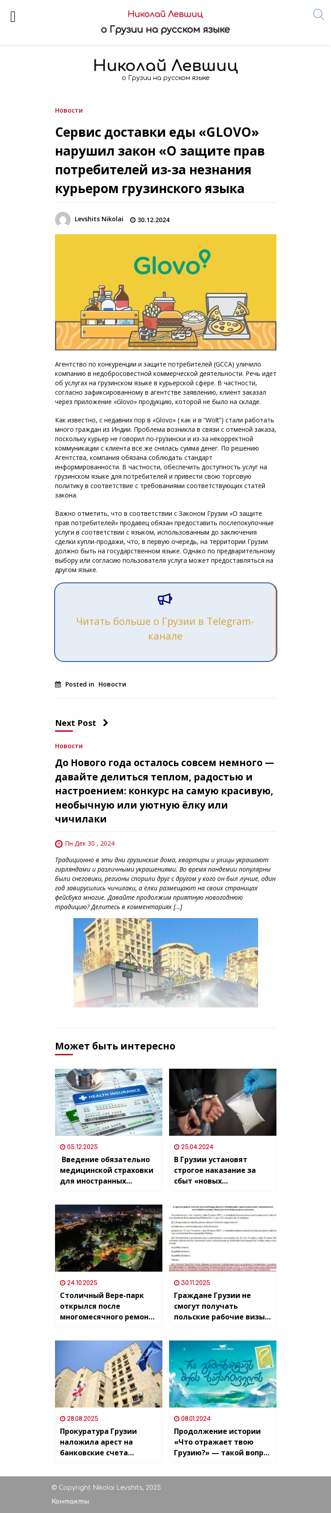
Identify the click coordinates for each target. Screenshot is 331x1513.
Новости (69, 110)
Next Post (82, 722)
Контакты (70, 1501)
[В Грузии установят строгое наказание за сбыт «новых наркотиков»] (222, 1102)
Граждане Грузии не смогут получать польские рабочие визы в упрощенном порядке (222, 1306)
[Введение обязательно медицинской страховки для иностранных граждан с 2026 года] (108, 1102)
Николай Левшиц (165, 66)
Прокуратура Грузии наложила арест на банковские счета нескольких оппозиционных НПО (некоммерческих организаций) (99, 1442)
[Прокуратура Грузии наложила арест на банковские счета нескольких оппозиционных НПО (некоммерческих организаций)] (108, 1374)
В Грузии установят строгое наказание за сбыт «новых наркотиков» (215, 1170)
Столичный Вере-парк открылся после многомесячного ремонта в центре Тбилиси (108, 1306)
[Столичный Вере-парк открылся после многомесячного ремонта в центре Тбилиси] (108, 1238)
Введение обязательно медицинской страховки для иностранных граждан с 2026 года (106, 1170)
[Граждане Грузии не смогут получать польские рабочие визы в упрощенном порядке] (222, 1238)
